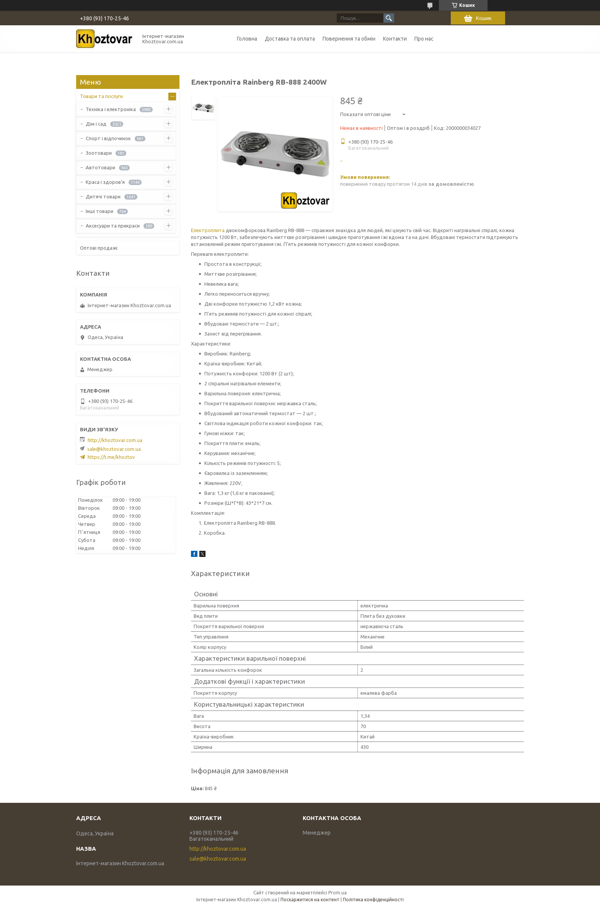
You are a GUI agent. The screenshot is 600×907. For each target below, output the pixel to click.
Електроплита (208, 230)
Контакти (395, 39)
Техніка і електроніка (111, 109)
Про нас (424, 39)
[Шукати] (388, 18)
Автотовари (100, 167)
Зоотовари (99, 153)
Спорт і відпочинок (108, 138)
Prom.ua (337, 892)
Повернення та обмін (349, 39)
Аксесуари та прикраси (113, 225)
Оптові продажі (98, 247)
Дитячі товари (103, 196)
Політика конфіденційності (373, 899)
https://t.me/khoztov (111, 457)
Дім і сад (96, 123)
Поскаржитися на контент (309, 899)
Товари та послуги (101, 96)
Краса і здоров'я (105, 182)
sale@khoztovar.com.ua (114, 449)
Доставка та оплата (290, 39)
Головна (247, 39)
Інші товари (99, 211)
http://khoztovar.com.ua (115, 440)
